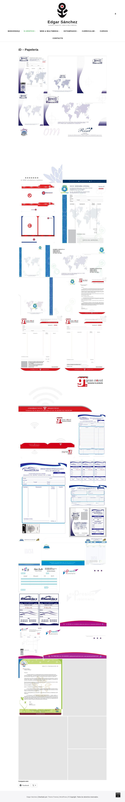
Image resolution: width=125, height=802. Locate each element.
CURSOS (104, 31)
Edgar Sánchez (62, 22)
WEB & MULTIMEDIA (49, 31)
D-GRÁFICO (29, 31)
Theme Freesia (53, 797)
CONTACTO (58, 38)
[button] (32, 74)
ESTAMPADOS (70, 31)
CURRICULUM (88, 31)
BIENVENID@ (14, 31)
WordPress (63, 797)
